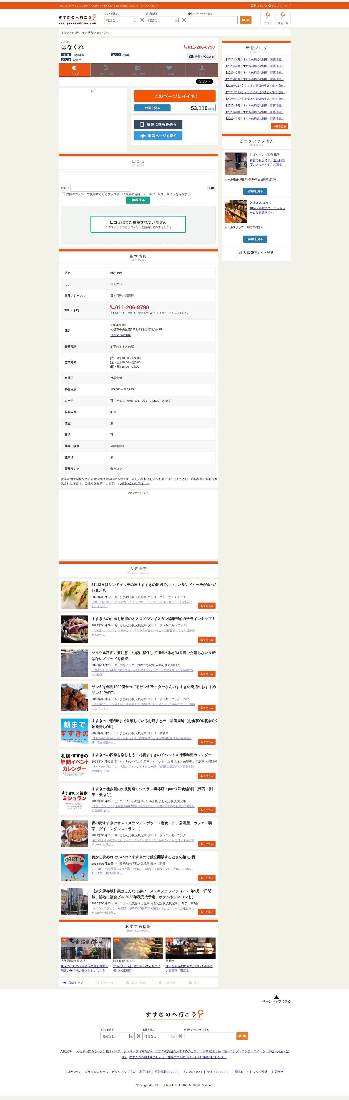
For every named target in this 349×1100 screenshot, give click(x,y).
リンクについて (192, 1073)
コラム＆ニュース (96, 1073)
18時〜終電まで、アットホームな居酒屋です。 (267, 210)
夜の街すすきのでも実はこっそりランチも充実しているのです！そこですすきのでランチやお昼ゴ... (143, 844)
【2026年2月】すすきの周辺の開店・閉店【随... (254, 72)
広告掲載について (166, 1073)
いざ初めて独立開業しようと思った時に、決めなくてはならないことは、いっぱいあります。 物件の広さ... (142, 872)
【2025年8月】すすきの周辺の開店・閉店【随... (254, 112)
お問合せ (277, 1073)
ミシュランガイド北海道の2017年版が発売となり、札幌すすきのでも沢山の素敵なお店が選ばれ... (143, 810)
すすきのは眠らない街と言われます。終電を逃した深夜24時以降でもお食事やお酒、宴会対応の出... (142, 742)
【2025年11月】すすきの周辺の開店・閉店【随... (255, 92)
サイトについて (217, 1073)
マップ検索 (260, 1073)
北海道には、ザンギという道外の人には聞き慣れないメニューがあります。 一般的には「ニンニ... (143, 707)
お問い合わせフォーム (135, 484)
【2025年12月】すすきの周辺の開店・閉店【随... (255, 85)
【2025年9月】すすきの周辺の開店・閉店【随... (254, 105)
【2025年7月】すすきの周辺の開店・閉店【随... (254, 118)
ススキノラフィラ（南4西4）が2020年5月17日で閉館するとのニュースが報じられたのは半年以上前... (143, 912)
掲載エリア (241, 1073)
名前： (65, 189)
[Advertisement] (93, 122)
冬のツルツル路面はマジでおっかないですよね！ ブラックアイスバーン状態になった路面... (143, 673)
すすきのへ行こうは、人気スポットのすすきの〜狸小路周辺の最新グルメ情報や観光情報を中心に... (143, 770)
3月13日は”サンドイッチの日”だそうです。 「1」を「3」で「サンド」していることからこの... (142, 605)
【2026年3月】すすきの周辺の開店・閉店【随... (254, 66)
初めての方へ (262, 5)
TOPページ (73, 1073)
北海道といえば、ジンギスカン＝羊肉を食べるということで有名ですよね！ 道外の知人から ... (143, 634)
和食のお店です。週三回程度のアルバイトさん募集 (267, 162)
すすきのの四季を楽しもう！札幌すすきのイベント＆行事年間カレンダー (178, 1058)
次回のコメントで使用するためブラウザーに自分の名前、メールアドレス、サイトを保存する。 (129, 195)
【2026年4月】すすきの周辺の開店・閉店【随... (254, 59)
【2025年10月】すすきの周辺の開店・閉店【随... (255, 99)
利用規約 (145, 1073)
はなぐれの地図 (120, 336)
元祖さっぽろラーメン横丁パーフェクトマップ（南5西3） (114, 1052)
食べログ (116, 470)
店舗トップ (74, 70)
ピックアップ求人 (124, 1073)
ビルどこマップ (281, 5)
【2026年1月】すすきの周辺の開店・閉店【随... (254, 79)
